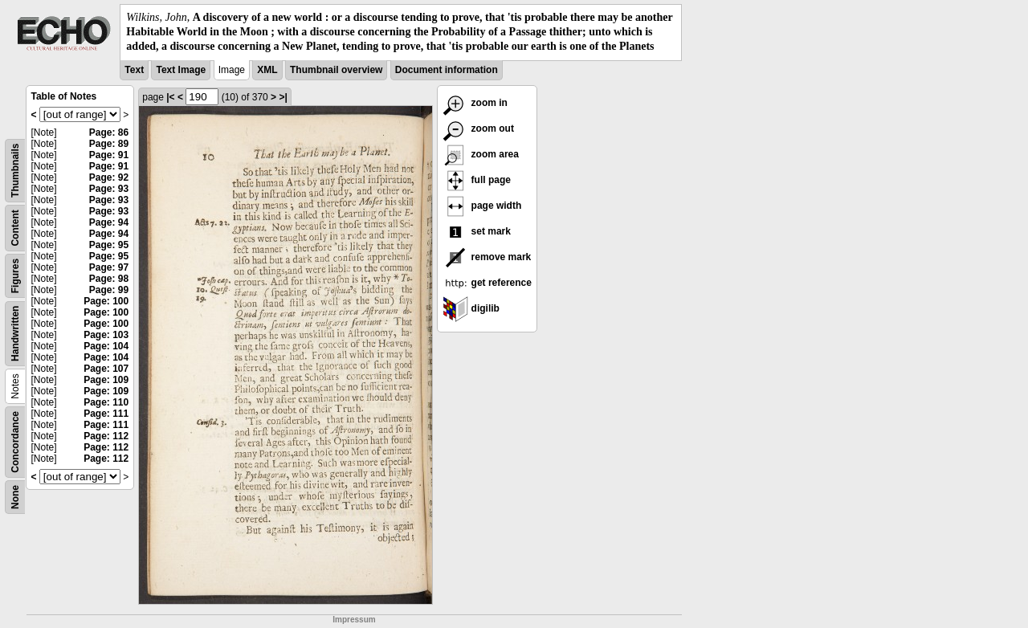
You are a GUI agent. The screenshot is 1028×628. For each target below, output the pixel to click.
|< (170, 97)
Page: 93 (108, 188)
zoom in (475, 102)
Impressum (353, 619)
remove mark (487, 257)
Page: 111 (106, 413)
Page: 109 (106, 379)
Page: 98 (108, 278)
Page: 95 (108, 245)
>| (283, 97)
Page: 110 (106, 402)
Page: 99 (108, 290)
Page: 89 (108, 143)
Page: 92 (108, 177)
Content (15, 228)
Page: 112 (106, 436)
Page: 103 (106, 335)
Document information (446, 69)
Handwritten (15, 333)
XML (267, 69)
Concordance (15, 442)
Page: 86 (108, 132)
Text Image (181, 69)
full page (477, 180)
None (15, 497)
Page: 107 (106, 368)
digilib (471, 308)
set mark (477, 231)
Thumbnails (15, 170)
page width (482, 205)
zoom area (481, 154)
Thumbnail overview (336, 69)
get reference (487, 282)
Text (134, 69)
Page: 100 (106, 301)
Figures (15, 275)
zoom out (478, 128)
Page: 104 (106, 346)
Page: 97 (108, 267)
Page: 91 (108, 155)
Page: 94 (108, 222)
